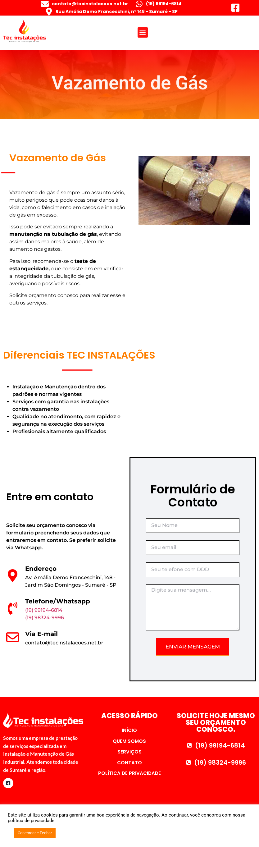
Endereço (41, 568)
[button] (143, 30)
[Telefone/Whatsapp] (12, 608)
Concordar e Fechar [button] (35, 833)
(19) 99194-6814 (43, 610)
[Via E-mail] (12, 637)
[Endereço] (12, 575)
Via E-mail (41, 634)
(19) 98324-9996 (44, 617)
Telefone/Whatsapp (57, 601)
